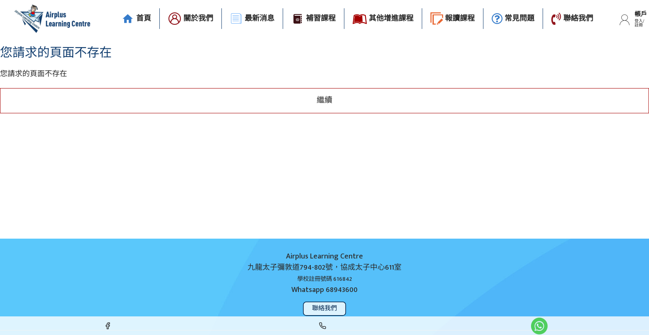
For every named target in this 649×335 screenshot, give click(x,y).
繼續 (324, 100)
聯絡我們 (324, 308)
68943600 (342, 290)
